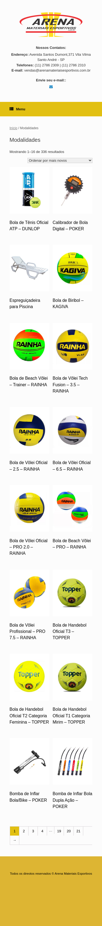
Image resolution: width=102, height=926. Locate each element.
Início (13, 128)
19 (59, 831)
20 (68, 831)
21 (78, 831)
